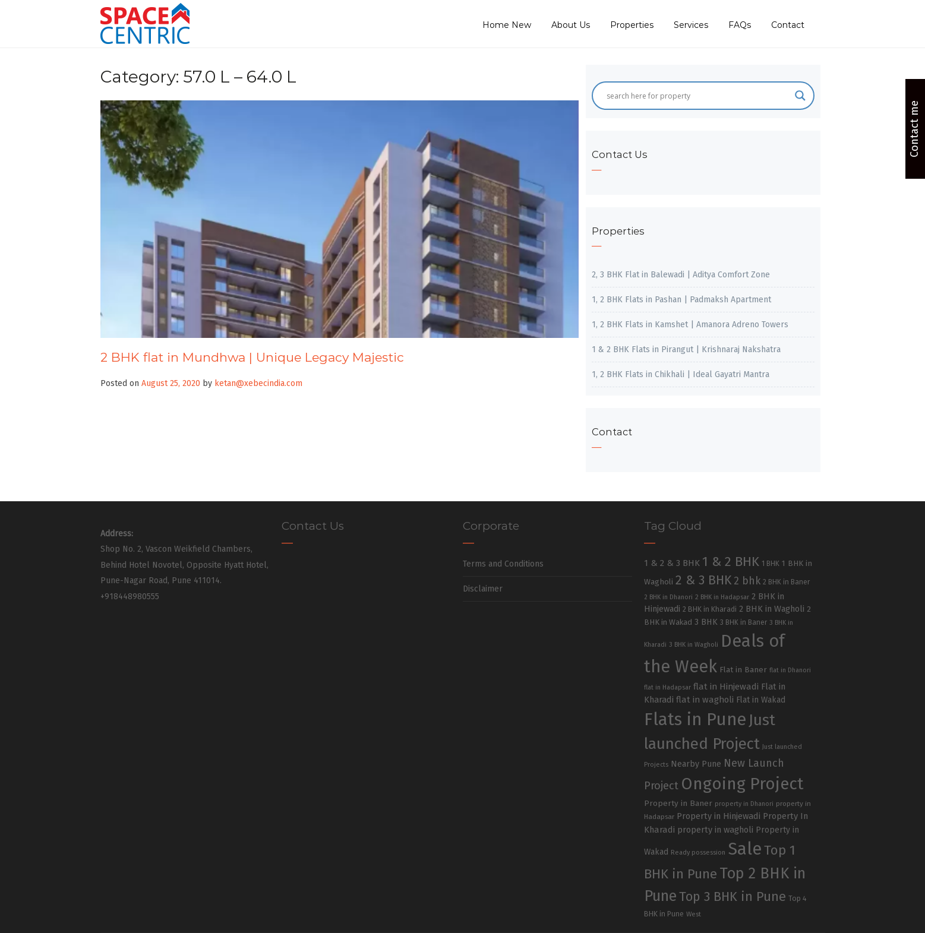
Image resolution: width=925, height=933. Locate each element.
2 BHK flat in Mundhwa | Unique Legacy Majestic (252, 357)
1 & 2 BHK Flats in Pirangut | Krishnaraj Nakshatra (686, 349)
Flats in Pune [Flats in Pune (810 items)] (695, 719)
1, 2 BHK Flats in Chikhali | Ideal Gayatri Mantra (680, 374)
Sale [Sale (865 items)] (745, 849)
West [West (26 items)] (693, 914)
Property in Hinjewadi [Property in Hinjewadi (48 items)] (718, 816)
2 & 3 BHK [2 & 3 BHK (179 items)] (703, 580)
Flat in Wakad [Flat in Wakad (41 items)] (760, 700)
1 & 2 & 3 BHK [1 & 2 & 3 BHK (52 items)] (672, 563)
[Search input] (697, 95)
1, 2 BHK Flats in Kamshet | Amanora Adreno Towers (690, 325)
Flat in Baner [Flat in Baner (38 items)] (743, 670)
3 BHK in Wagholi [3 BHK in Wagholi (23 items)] (693, 645)
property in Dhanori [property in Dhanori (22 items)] (744, 804)
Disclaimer (483, 589)
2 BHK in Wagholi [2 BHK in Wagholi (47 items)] (771, 608)
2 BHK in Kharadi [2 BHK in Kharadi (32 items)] (710, 609)
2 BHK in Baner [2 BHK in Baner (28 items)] (786, 582)
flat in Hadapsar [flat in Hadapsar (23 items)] (667, 687)
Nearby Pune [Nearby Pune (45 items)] (696, 764)
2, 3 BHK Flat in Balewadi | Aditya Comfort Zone (681, 275)
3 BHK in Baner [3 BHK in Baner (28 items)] (743, 622)
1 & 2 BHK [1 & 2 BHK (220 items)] (730, 562)
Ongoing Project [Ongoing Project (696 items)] (742, 783)
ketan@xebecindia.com (258, 383)
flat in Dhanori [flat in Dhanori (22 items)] (790, 670)
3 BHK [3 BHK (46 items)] (706, 622)
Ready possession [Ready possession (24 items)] (698, 852)
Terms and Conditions (503, 564)
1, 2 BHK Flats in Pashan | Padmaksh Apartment (681, 300)
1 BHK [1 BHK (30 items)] (770, 563)
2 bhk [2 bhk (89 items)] (747, 581)
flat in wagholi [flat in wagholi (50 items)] (705, 699)
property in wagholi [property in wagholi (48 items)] (715, 829)
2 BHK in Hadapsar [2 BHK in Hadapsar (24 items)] (722, 597)
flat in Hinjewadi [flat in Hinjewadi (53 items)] (726, 686)
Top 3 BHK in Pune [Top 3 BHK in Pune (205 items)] (732, 896)
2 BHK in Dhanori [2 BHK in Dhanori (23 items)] (668, 597)
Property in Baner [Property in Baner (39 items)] (678, 803)
